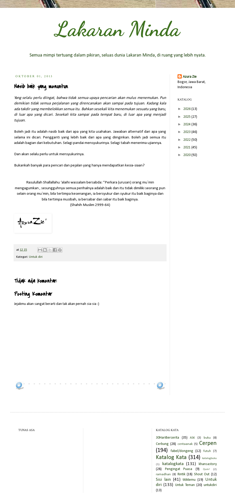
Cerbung (162, 444)
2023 (187, 132)
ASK (192, 437)
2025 (187, 117)
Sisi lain (163, 479)
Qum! (206, 469)
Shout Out (202, 474)
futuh (207, 451)
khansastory (208, 464)
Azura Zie (190, 77)
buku (207, 437)
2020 (187, 155)
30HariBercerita (167, 438)
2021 (187, 147)
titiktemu (189, 480)
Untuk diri (36, 257)
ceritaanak (185, 444)
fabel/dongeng (182, 451)
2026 (187, 109)
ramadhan (163, 474)
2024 (187, 124)
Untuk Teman (185, 485)
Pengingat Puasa (178, 469)
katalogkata (173, 464)
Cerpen (208, 443)
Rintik (181, 474)
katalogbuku (209, 458)
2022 (187, 140)
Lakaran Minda (117, 28)
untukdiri (210, 485)
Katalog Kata (171, 458)
